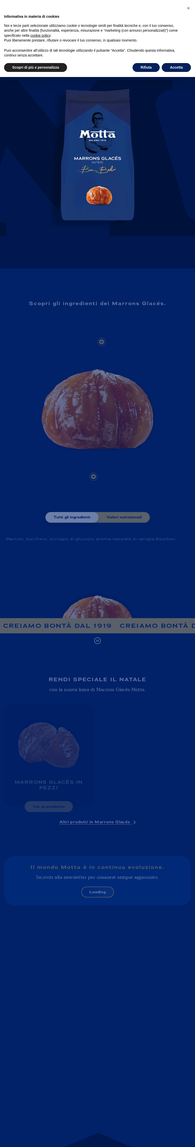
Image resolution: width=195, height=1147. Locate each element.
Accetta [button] (176, 67)
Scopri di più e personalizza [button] (35, 67)
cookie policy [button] (40, 35)
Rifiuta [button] (146, 67)
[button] (188, 8)
